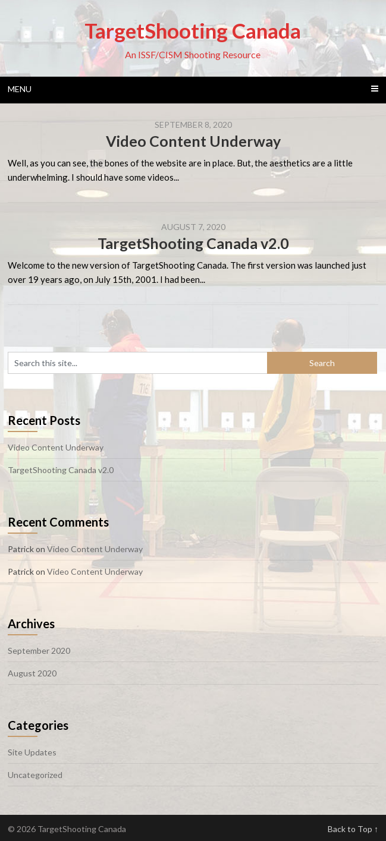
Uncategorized (35, 775)
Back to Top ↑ (353, 829)
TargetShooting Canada (192, 30)
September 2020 (39, 650)
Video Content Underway (193, 141)
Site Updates (32, 752)
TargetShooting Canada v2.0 (193, 243)
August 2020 (32, 673)
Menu (20, 89)
